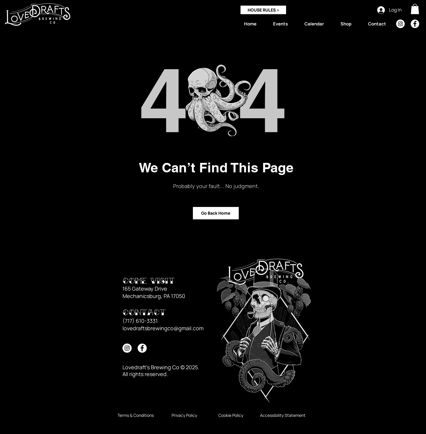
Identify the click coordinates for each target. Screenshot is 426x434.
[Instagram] (400, 24)
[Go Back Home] (216, 213)
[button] (415, 9)
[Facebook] (415, 24)
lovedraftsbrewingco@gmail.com (163, 328)
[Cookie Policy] (230, 415)
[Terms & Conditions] (135, 415)
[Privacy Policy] (184, 415)
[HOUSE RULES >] (263, 10)
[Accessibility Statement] (283, 415)
